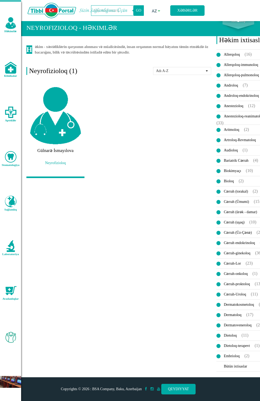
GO (138, 10)
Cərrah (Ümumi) (236, 207)
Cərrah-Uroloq (235, 300)
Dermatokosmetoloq (239, 310)
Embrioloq (232, 362)
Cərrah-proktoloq (237, 290)
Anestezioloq (233, 111)
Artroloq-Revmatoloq (240, 145)
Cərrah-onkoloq (236, 279)
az (156, 11)
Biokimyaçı (232, 176)
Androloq (231, 91)
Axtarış (238, 26)
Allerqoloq (232, 60)
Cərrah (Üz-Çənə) (238, 238)
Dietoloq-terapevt (237, 351)
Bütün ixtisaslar (235, 372)
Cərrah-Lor (232, 269)
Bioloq (229, 187)
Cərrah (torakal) (236, 197)
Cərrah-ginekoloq (237, 259)
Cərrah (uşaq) (234, 228)
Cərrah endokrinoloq (239, 248)
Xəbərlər (187, 10)
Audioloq (231, 156)
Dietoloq (230, 341)
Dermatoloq (233, 320)
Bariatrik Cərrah (236, 166)
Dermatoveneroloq (238, 331)
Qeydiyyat (178, 389)
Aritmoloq (231, 135)
